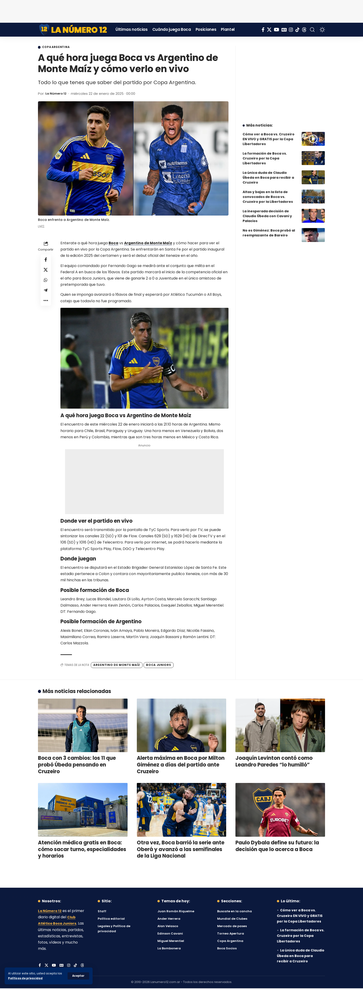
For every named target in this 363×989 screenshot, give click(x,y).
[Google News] (284, 30)
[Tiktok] (297, 30)
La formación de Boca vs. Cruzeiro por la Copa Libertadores (265, 155)
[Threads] (304, 30)
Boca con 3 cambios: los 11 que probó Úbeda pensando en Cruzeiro (77, 765)
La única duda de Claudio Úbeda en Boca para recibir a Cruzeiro (268, 174)
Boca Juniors (158, 666)
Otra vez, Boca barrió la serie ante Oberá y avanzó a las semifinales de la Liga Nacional (180, 850)
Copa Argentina (59, 47)
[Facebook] (263, 30)
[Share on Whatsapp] (45, 282)
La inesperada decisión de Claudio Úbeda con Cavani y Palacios (267, 212)
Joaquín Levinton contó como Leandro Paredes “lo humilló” (274, 762)
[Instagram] (291, 30)
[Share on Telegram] (45, 293)
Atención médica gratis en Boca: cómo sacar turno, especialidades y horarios (82, 850)
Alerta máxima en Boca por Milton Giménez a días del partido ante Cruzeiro (181, 765)
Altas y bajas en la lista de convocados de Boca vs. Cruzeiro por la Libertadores (268, 193)
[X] (269, 30)
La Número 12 (57, 94)
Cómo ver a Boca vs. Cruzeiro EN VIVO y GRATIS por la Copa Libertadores (268, 135)
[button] (78, 975)
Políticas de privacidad (27, 978)
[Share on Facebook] (45, 260)
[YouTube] (276, 30)
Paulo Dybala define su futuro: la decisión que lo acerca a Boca (277, 847)
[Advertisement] (181, 10)
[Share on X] (45, 271)
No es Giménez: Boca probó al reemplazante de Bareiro (269, 229)
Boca (114, 243)
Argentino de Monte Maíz (149, 243)
